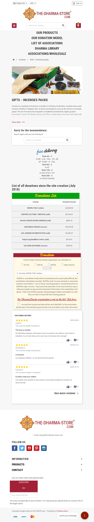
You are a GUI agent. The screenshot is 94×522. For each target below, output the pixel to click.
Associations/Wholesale (47, 54)
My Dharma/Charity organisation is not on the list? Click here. (47, 299)
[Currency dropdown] (33, 3)
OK (23, 488)
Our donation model (47, 38)
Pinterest (36, 448)
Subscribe (24, 482)
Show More (18, 122)
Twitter (22, 448)
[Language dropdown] (20, 3)
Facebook (14, 448)
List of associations (47, 43)
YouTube (29, 448)
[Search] (46, 25)
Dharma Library (47, 48)
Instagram (44, 448)
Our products (47, 33)
